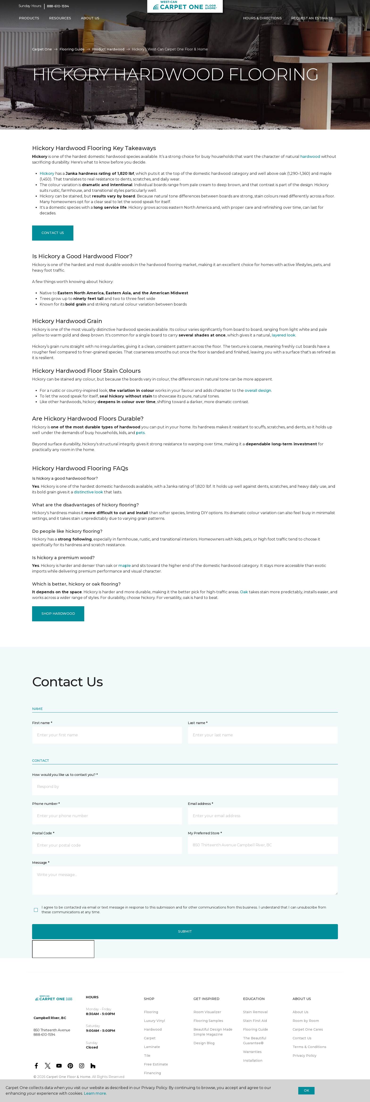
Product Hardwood (108, 49)
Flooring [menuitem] (151, 1012)
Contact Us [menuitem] (302, 1038)
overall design (258, 390)
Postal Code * (43, 833)
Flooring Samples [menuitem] (208, 1021)
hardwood (310, 156)
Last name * (197, 723)
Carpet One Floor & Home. (68, 1077)
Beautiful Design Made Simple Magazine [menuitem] (212, 1031)
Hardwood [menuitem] (153, 1029)
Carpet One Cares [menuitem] (308, 1029)
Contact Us (53, 233)
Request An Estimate (312, 20)
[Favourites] (346, 21)
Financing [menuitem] (152, 1073)
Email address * (200, 803)
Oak (244, 592)
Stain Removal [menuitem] (255, 1012)
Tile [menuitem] (147, 1055)
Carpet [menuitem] (150, 1038)
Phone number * (46, 803)
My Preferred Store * (205, 833)
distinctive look (88, 492)
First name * (42, 723)
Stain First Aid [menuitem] (255, 1021)
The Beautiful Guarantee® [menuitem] (254, 1040)
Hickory (47, 173)
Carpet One (42, 49)
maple (124, 565)
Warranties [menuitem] (252, 1052)
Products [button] (29, 20)
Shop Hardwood (58, 613)
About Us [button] (90, 20)
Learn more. (95, 1093)
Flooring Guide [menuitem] (255, 1029)
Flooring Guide (71, 49)
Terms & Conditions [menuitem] (309, 1047)
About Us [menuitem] (300, 1012)
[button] (341, 21)
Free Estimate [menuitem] (156, 1064)
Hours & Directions (262, 20)
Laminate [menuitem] (152, 1047)
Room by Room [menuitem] (306, 1021)
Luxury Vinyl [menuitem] (154, 1021)
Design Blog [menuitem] (203, 1043)
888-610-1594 (58, 8)
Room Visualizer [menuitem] (207, 1012)
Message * (40, 862)
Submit (185, 931)
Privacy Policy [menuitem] (304, 1055)
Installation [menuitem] (252, 1060)
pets (140, 432)
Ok (306, 1090)
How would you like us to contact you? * (65, 774)
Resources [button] (60, 20)
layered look (283, 335)
